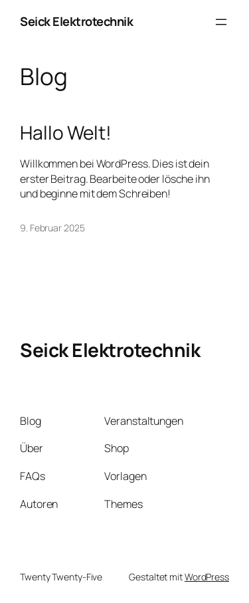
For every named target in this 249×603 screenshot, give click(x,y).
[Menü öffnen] (221, 22)
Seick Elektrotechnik (76, 21)
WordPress (207, 576)
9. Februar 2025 (52, 227)
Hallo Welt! (66, 133)
